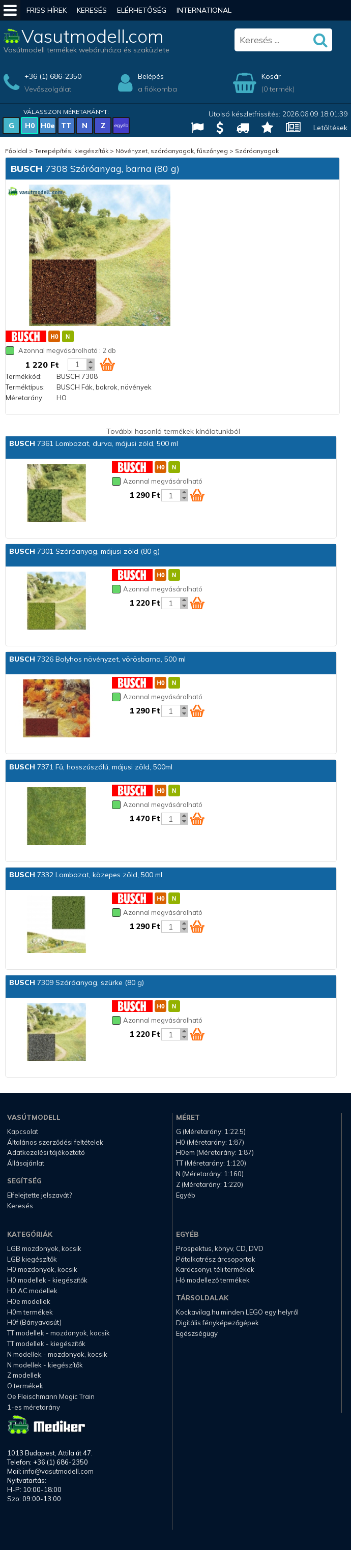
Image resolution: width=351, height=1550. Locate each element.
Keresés (92, 10)
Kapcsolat (22, 1131)
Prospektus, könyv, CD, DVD (220, 1248)
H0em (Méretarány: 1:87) (215, 1152)
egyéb (121, 125)
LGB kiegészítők (32, 1259)
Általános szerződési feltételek (55, 1142)
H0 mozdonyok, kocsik (42, 1269)
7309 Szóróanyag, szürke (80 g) (76, 982)
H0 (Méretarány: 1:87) (210, 1142)
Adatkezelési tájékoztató (46, 1152)
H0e (48, 125)
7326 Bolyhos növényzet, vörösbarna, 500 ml (97, 659)
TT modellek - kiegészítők (46, 1343)
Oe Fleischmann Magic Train (51, 1396)
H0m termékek (30, 1312)
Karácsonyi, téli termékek (215, 1269)
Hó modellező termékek (213, 1280)
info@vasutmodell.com (58, 1471)
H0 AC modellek (32, 1291)
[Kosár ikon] (107, 364)
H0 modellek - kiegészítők (47, 1280)
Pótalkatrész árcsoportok (215, 1259)
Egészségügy (197, 1333)
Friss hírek (46, 10)
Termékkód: (24, 376)
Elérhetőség (141, 10)
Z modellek (24, 1375)
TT (66, 125)
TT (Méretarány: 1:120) (211, 1163)
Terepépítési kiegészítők (71, 151)
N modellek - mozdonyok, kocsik (57, 1354)
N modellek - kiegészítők (45, 1365)
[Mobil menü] (10, 10)
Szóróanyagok (257, 151)
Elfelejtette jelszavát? (39, 1195)
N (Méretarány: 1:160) (210, 1174)
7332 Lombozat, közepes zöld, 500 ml (85, 874)
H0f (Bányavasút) (34, 1322)
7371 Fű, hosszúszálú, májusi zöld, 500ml (90, 766)
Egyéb (185, 1195)
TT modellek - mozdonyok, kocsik (58, 1333)
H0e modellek (28, 1301)
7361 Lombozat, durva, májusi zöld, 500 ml (93, 443)
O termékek (25, 1386)
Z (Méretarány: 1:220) (209, 1184)
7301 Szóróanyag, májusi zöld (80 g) (84, 551)
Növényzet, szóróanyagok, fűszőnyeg (171, 151)
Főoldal (16, 151)
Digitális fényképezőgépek (217, 1323)
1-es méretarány (33, 1407)
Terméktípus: (25, 387)
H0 (30, 125)
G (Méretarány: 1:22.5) (211, 1131)
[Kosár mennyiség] (77, 365)
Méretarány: (25, 398)
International (204, 10)
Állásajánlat (25, 1163)
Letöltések (330, 127)
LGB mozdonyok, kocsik (44, 1248)
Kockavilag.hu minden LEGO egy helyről (237, 1312)
